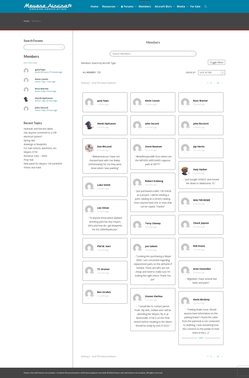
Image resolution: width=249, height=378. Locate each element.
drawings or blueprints (35, 144)
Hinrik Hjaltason (106, 123)
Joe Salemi (151, 246)
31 (218, 83)
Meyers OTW (30, 151)
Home (94, 6)
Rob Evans (199, 245)
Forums (127, 6)
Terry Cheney (153, 223)
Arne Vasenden (202, 268)
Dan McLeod (104, 146)
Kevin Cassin (152, 100)
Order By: (191, 72)
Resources (109, 6)
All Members (92, 72)
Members (145, 6)
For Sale (195, 6)
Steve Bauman (153, 146)
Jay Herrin (198, 146)
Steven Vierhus (154, 296)
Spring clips (29, 140)
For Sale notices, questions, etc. (40, 148)
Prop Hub (29, 159)
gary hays (103, 100)
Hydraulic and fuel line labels (38, 128)
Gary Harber (200, 169)
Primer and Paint (32, 167)
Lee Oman (103, 207)
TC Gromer (103, 269)
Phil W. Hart (104, 246)
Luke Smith (103, 184)
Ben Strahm (104, 292)
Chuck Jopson (201, 223)
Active (30, 63)
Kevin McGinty (201, 299)
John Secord (152, 123)
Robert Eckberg (154, 181)
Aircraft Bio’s (163, 6)
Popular (35, 63)
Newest (25, 63)
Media (181, 6)
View (201, 338)
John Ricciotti (201, 123)
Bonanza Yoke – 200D (35, 155)
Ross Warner (200, 100)
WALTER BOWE (201, 200)
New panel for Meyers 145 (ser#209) (43, 163)
